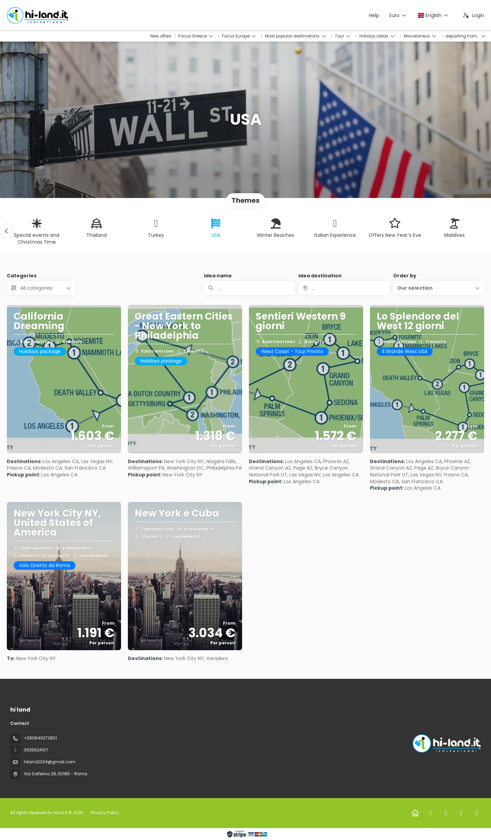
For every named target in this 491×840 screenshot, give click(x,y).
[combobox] (343, 288)
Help (374, 15)
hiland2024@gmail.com (49, 762)
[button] (7, 231)
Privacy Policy (105, 812)
